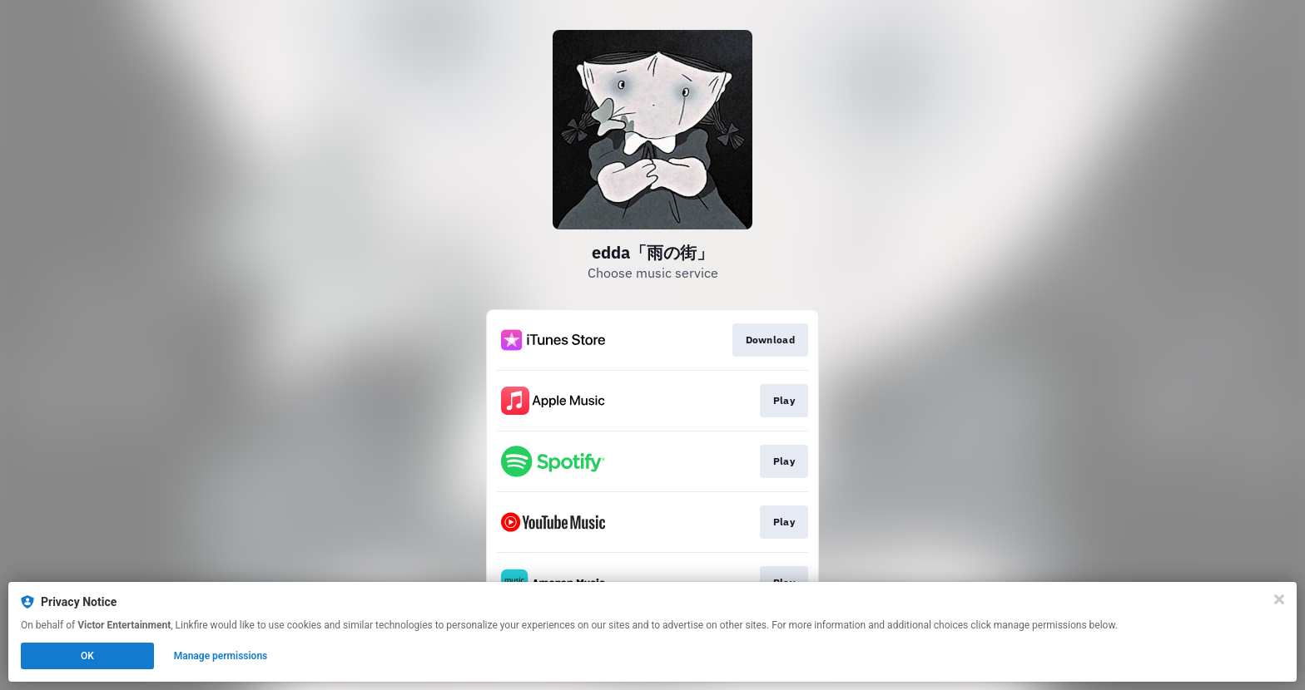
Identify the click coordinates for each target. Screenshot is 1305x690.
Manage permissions (221, 656)
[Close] (1279, 599)
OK (87, 656)
